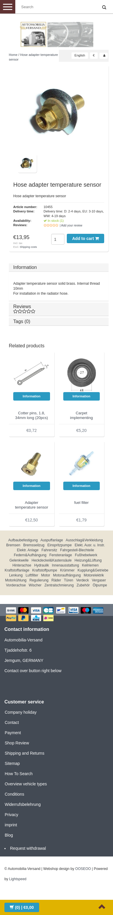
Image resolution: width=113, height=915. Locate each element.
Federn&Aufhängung (30, 555)
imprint (11, 825)
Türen (68, 580)
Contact (12, 722)
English (79, 55)
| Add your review (71, 225)
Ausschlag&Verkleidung (84, 540)
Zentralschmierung (59, 585)
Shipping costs (28, 247)
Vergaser (99, 580)
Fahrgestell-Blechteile (77, 550)
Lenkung (16, 575)
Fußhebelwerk (86, 555)
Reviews (58, 309)
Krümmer (67, 570)
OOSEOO (83, 869)
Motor (45, 575)
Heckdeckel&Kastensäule (51, 560)
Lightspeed (17, 879)
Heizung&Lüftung (88, 560)
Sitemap (12, 763)
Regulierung (39, 580)
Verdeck (82, 580)
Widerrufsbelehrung (23, 804)
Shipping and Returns (24, 753)
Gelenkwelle (19, 560)
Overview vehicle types (26, 784)
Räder (56, 580)
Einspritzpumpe (59, 545)
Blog (9, 835)
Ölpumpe (100, 585)
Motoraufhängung (67, 575)
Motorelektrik (94, 575)
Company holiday (20, 712)
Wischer (35, 585)
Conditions (14, 794)
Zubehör (83, 585)
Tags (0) (21, 321)
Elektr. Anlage (28, 550)
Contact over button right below (33, 670)
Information (25, 267)
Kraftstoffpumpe (44, 570)
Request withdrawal (28, 848)
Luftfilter (32, 575)
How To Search (19, 773)
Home (13, 54)
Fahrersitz (49, 550)
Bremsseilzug (33, 545)
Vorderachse (16, 585)
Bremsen (13, 545)
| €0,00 (22, 907)
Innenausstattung (65, 565)
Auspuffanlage (51, 540)
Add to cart (85, 238)
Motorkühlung (15, 580)
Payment (13, 732)
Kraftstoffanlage (17, 570)
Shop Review (17, 743)
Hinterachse (21, 565)
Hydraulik (41, 565)
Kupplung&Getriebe (92, 570)
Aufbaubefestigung (23, 540)
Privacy (11, 814)
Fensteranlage (60, 555)
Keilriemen (90, 565)
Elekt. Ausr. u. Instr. (90, 545)
